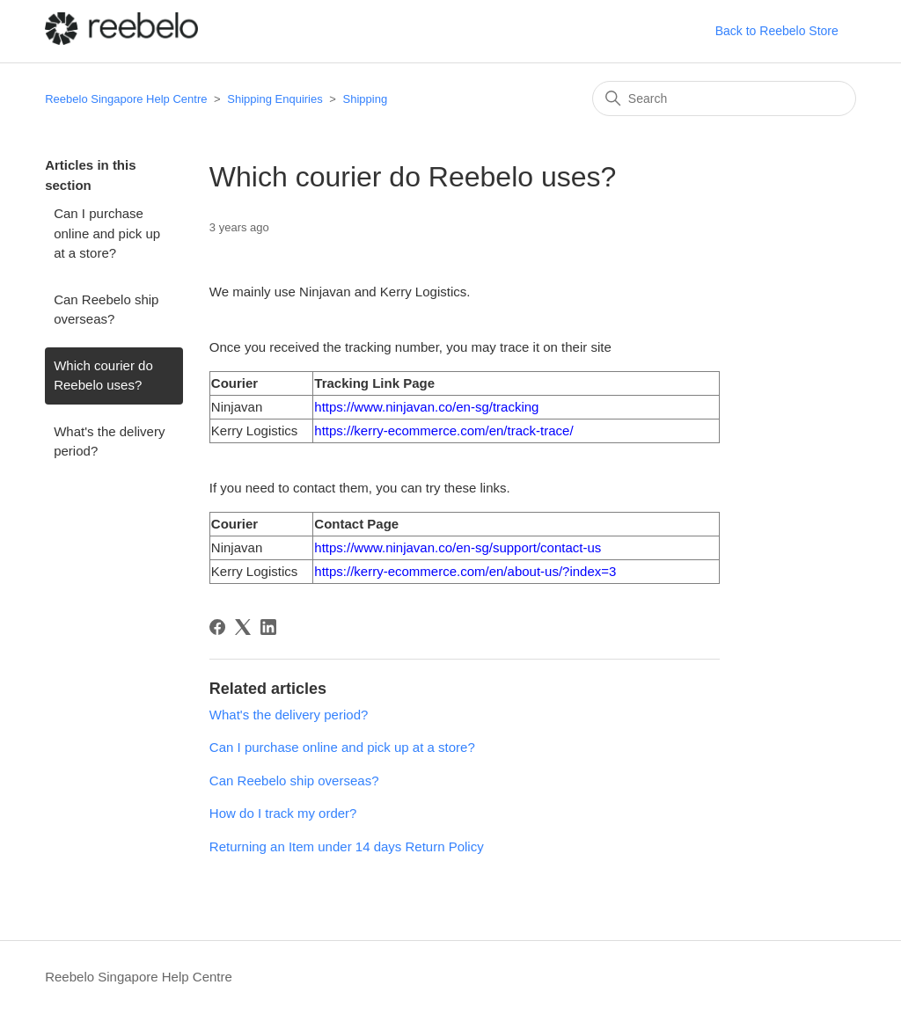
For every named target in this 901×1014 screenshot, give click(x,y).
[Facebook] (217, 627)
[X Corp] (243, 627)
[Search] (724, 98)
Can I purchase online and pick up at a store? (107, 233)
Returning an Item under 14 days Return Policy (346, 846)
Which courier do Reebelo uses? (103, 375)
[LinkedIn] (268, 627)
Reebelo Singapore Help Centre (126, 99)
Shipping (365, 99)
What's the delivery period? (109, 441)
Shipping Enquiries (274, 99)
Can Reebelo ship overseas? (106, 309)
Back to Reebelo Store (777, 31)
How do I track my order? (283, 813)
